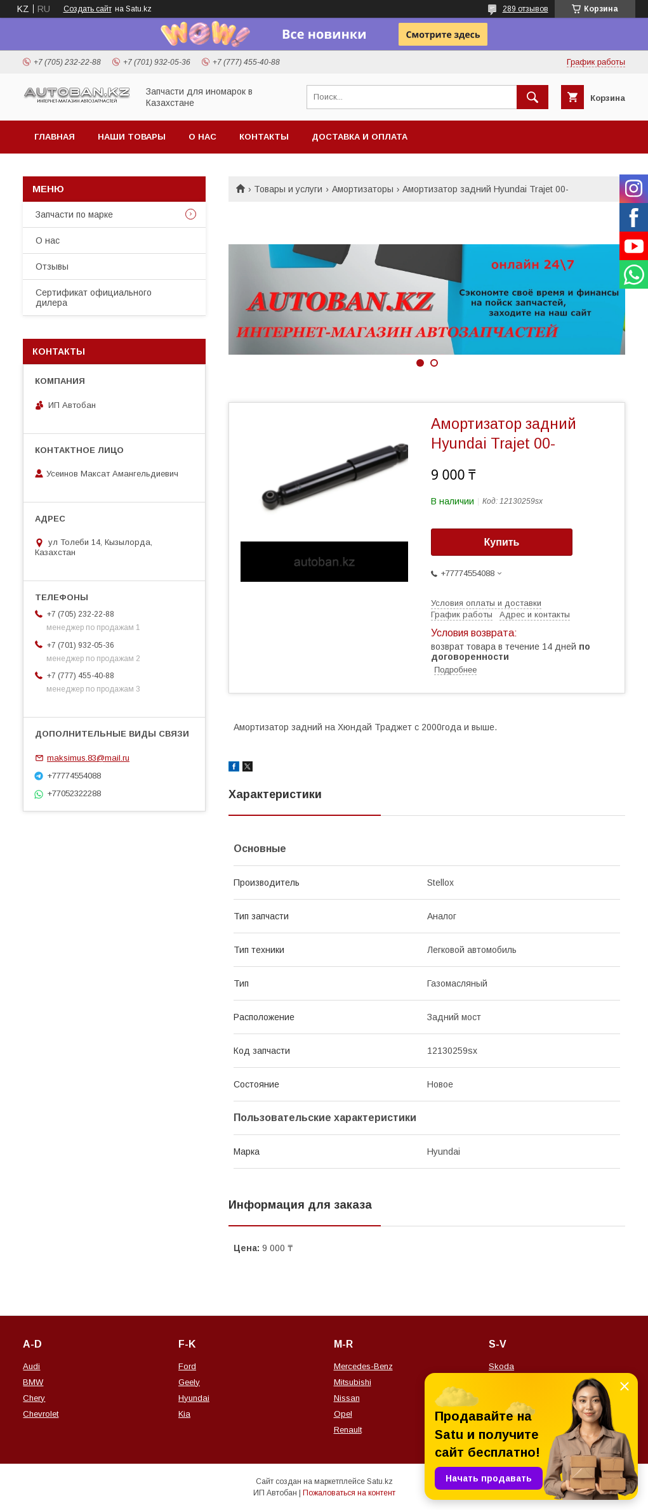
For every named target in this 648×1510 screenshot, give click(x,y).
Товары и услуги (288, 189)
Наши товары (132, 136)
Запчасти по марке (74, 214)
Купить (502, 542)
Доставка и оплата (359, 136)
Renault (348, 1429)
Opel (343, 1414)
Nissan (347, 1398)
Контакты (264, 136)
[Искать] (532, 97)
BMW (33, 1382)
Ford (187, 1366)
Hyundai (193, 1398)
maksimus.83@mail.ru (88, 758)
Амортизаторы (362, 189)
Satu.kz (380, 1481)
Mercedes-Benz (363, 1366)
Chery (34, 1398)
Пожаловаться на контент (349, 1492)
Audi (31, 1366)
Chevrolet (40, 1414)
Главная (54, 136)
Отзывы (52, 266)
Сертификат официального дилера (94, 297)
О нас (202, 136)
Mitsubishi (352, 1382)
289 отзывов (525, 8)
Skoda (501, 1366)
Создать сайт (87, 8)
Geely (189, 1382)
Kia (184, 1414)
